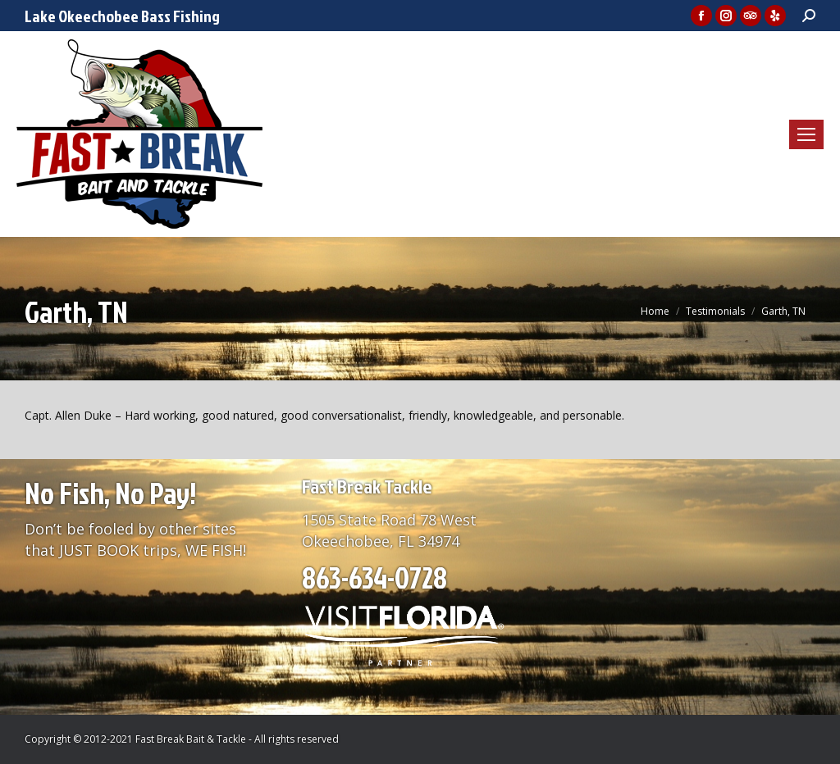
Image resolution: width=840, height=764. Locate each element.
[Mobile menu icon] (806, 134)
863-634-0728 (374, 577)
